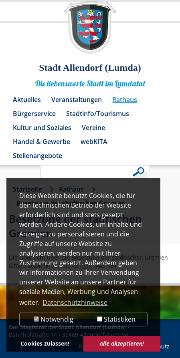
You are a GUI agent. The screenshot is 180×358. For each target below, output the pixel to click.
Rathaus (124, 99)
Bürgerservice (34, 113)
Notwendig (53, 319)
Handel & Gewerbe (41, 141)
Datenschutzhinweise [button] (74, 302)
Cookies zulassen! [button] (44, 343)
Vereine (93, 127)
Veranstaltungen (76, 99)
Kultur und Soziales (42, 127)
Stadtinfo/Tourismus (97, 113)
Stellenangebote (37, 155)
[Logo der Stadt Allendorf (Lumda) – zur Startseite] (90, 31)
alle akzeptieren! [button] (122, 343)
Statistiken (116, 319)
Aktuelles (27, 99)
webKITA (94, 141)
